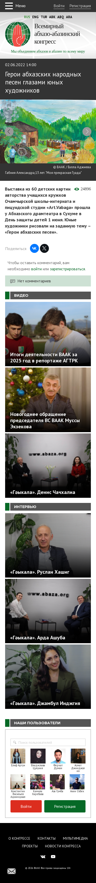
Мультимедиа (75, 838)
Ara (69, 17)
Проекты (30, 846)
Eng (35, 17)
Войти (59, 5)
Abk (52, 17)
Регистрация (80, 5)
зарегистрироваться (67, 268)
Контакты (47, 838)
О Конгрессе (19, 838)
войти (36, 268)
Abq (60, 17)
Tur (44, 17)
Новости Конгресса (63, 846)
